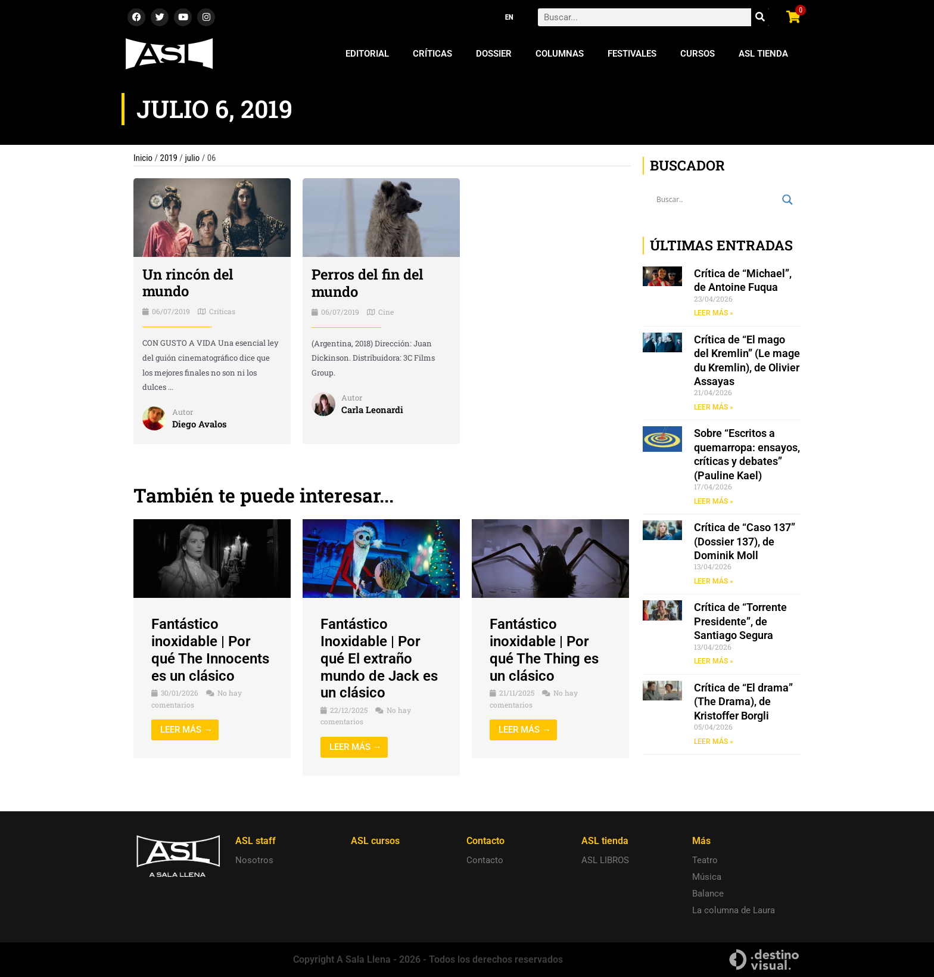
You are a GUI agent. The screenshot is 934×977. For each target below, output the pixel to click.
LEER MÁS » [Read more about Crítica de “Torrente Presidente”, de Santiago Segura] (713, 661)
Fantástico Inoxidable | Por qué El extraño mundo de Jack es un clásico (379, 658)
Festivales (632, 53)
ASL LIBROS (605, 860)
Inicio (142, 158)
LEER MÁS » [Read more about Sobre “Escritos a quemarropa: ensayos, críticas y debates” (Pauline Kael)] (713, 501)
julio (192, 158)
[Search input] (716, 199)
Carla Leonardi (372, 409)
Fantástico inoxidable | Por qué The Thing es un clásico (544, 650)
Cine (386, 312)
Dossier (494, 53)
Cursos (697, 53)
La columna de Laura (733, 910)
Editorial (367, 53)
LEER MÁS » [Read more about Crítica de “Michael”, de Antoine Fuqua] (713, 313)
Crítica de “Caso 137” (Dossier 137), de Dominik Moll (744, 542)
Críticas (432, 53)
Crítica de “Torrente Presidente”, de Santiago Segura (740, 621)
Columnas (560, 53)
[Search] (760, 17)
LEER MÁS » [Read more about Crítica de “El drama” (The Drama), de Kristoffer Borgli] (713, 742)
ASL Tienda (763, 53)
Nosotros (254, 860)
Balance (708, 893)
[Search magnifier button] (787, 199)
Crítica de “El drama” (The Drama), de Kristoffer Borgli (743, 702)
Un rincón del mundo (188, 283)
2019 (169, 158)
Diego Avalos (199, 424)
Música (706, 876)
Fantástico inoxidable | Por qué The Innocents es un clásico (210, 650)
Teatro (705, 860)
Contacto (484, 860)
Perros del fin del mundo (368, 283)
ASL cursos (375, 840)
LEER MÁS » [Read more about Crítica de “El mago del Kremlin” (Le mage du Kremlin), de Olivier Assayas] (713, 407)
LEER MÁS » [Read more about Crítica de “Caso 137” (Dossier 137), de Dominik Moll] (713, 581)
